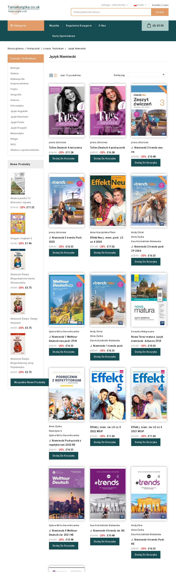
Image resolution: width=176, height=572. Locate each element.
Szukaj (160, 12)
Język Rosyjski (19, 128)
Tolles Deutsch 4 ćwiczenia (65, 147)
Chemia (15, 73)
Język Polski (17, 122)
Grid (51, 75)
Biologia (15, 68)
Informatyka (17, 105)
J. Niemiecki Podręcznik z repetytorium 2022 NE (65, 442)
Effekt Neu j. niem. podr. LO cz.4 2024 (106, 239)
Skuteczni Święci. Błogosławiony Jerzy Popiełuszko (22, 363)
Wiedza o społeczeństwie (25, 150)
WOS (13, 144)
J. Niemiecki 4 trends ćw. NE (107, 530)
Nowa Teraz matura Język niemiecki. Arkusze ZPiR (147, 338)
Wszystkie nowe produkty (29, 382)
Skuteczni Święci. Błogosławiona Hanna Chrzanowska (23, 278)
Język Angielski (19, 111)
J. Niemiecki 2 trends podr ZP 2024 (147, 248)
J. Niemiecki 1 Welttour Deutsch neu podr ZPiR (63, 338)
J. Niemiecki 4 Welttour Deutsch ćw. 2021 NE (63, 532)
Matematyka (17, 133)
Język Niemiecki (19, 116)
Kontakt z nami (160, 5)
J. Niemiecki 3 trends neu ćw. (147, 149)
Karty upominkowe (63, 36)
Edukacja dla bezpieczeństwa (20, 81)
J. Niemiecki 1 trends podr (106, 345)
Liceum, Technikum (23, 58)
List (56, 75)
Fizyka (14, 89)
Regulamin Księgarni (79, 25)
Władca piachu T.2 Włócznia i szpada (21, 200)
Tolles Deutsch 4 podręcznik (107, 147)
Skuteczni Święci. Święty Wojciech (24, 320)
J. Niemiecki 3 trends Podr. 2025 (66, 239)
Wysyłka (54, 25)
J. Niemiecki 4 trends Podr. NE (148, 541)
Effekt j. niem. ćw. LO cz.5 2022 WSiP (105, 429)
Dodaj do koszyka (64, 158)
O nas (102, 25)
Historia (15, 100)
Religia (14, 139)
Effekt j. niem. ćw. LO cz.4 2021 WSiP (146, 429)
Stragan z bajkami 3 (21, 238)
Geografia (16, 94)
